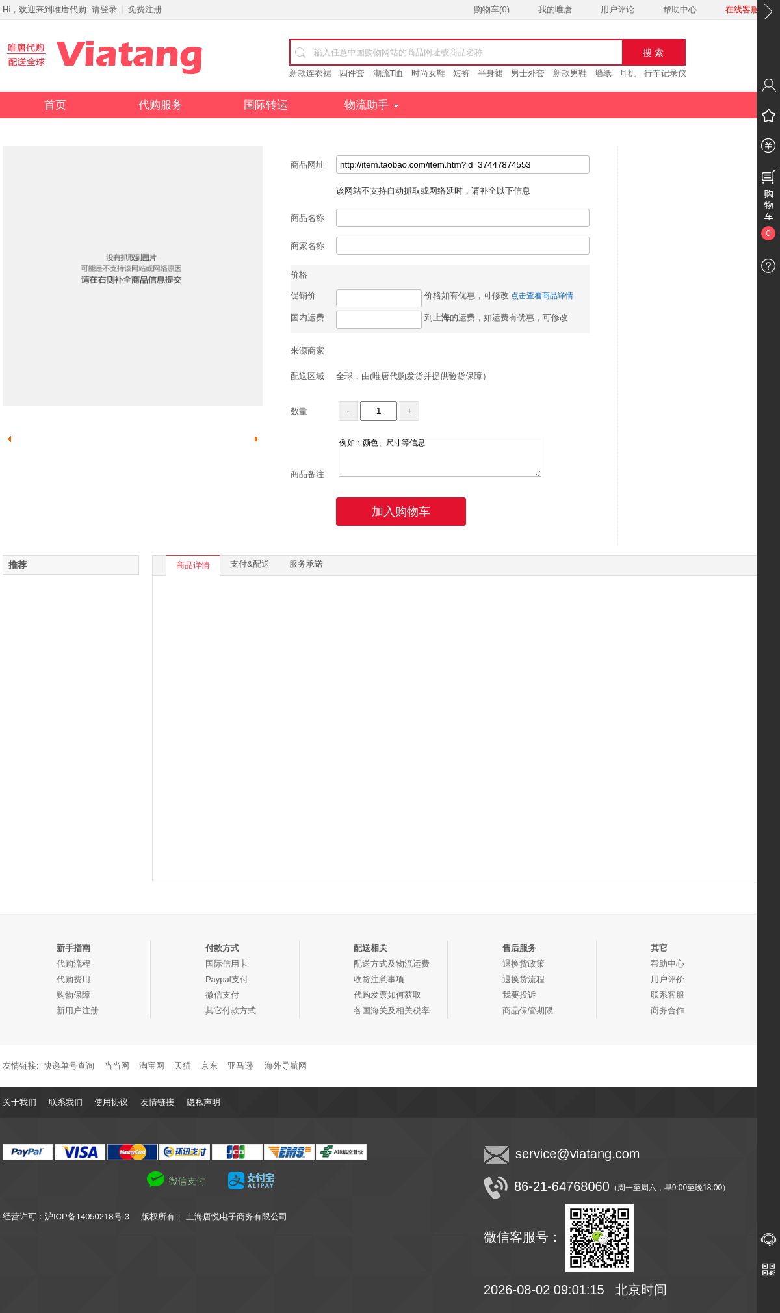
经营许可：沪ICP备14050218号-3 (72, 1216)
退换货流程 (523, 979)
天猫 (182, 1066)
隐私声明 (203, 1102)
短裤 (461, 73)
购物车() (492, 9)
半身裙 (490, 73)
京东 (209, 1066)
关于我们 (19, 1102)
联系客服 (667, 995)
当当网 (116, 1066)
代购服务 (160, 105)
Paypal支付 (226, 979)
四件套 (352, 73)
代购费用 (73, 979)
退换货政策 (523, 963)
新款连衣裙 (310, 73)
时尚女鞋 (428, 73)
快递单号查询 (69, 1066)
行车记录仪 (665, 73)
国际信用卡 (226, 963)
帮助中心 (680, 9)
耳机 (627, 73)
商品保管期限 (527, 1010)
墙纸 (603, 73)
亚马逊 (240, 1066)
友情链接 (157, 1102)
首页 (55, 105)
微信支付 (222, 995)
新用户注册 (78, 1010)
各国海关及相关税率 (392, 1010)
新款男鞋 (570, 73)
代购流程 (73, 963)
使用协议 (111, 1102)
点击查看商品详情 (542, 295)
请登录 (104, 9)
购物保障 (73, 995)
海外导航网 (286, 1066)
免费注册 (145, 9)
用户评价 (667, 979)
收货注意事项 (379, 979)
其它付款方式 (230, 1010)
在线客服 (742, 9)
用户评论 (617, 9)
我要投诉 (519, 995)
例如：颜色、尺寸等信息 (440, 457)
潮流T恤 (388, 73)
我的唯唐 (555, 9)
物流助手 (371, 105)
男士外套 (528, 73)
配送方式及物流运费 (392, 963)
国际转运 (266, 105)
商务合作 (667, 1010)
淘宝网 (151, 1066)
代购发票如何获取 (387, 995)
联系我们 (66, 1102)
